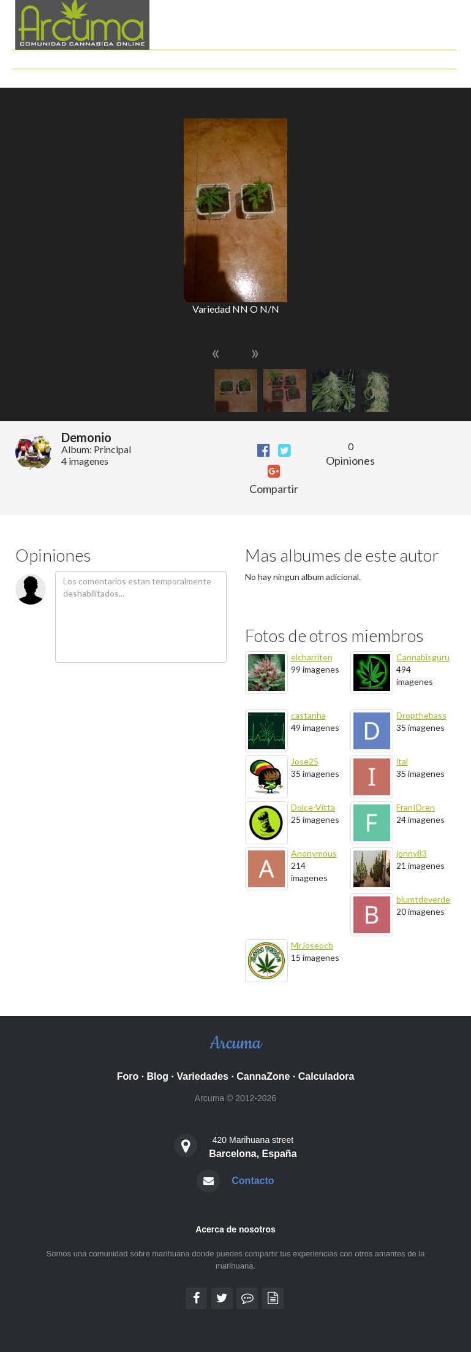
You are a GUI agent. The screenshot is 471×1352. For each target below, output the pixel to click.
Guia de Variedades (255, 56)
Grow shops (429, 56)
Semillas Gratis (368, 75)
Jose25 (304, 761)
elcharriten (312, 657)
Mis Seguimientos (253, 75)
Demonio (86, 437)
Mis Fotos (313, 75)
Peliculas (317, 56)
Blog (106, 56)
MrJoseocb (312, 945)
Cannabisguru (423, 657)
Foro (81, 56)
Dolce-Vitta (313, 807)
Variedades (202, 1076)
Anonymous (314, 853)
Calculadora (326, 1076)
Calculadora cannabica (166, 56)
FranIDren (415, 807)
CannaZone (263, 1076)
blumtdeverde (423, 899)
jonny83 (411, 853)
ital (402, 761)
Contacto (253, 1180)
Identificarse (428, 75)
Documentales (370, 56)
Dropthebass (421, 715)
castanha (308, 715)
